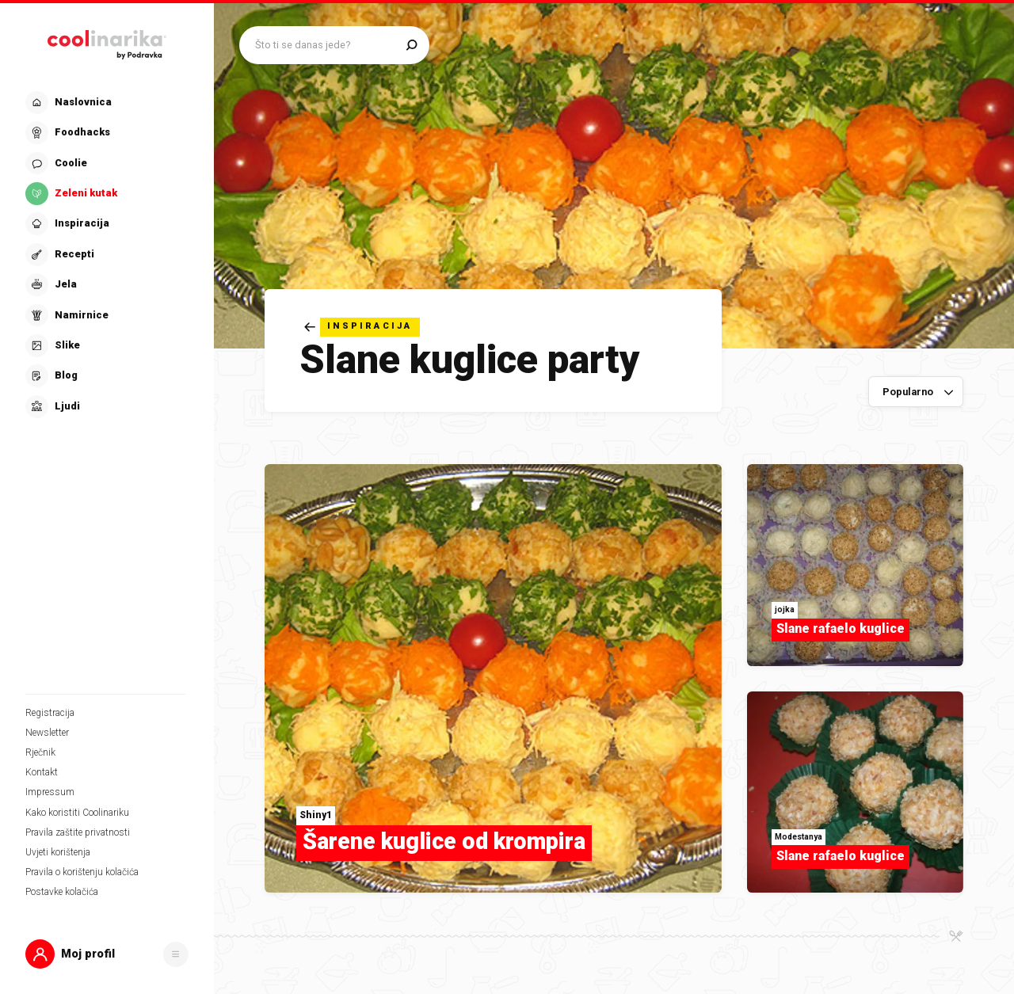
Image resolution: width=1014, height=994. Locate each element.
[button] (107, 954)
